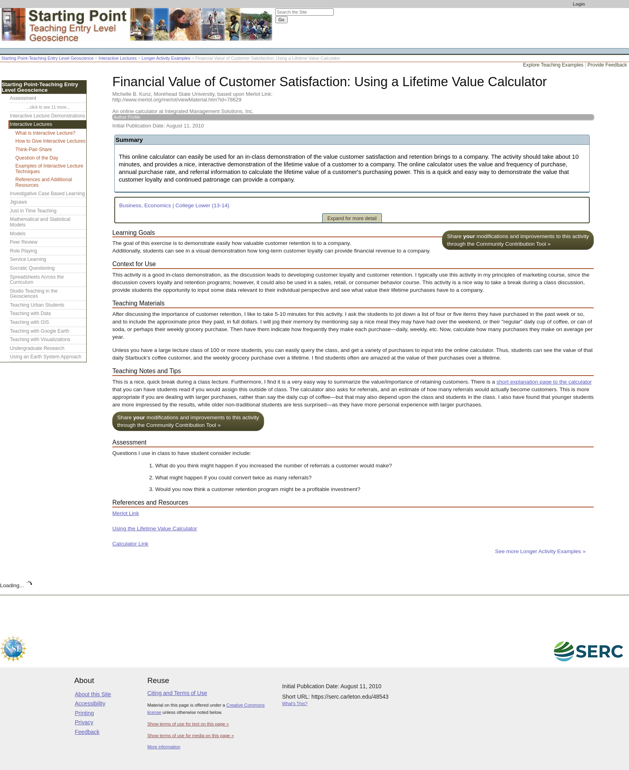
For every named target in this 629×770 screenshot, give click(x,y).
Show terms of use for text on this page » (188, 723)
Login (579, 4)
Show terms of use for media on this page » (190, 735)
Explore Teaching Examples (553, 65)
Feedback (87, 732)
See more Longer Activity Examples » (540, 551)
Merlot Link (125, 513)
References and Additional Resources (43, 182)
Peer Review (24, 242)
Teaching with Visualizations (40, 339)
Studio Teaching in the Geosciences (34, 293)
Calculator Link (130, 544)
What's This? (294, 703)
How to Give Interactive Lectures (50, 141)
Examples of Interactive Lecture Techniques (49, 168)
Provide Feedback (607, 65)
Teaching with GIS (29, 322)
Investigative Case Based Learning (47, 193)
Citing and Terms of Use (177, 693)
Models (18, 233)
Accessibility (90, 703)
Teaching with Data (30, 313)
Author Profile (127, 117)
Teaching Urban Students (37, 305)
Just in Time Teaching (33, 211)
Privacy (84, 722)
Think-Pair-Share (33, 149)
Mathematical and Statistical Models (40, 222)
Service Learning (28, 259)
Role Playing (23, 251)
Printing (84, 713)
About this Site (93, 694)
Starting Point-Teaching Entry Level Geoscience (47, 58)
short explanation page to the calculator (544, 382)
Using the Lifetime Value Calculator (154, 528)
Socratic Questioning (32, 268)
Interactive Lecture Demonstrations (47, 116)
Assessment (23, 98)
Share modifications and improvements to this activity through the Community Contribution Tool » (518, 240)
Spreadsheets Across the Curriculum (37, 279)
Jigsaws (18, 202)
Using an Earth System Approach (45, 357)
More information (164, 746)
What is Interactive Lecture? (45, 133)
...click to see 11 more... (48, 107)
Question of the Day (36, 158)
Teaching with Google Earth (39, 331)
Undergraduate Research (37, 348)
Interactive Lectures (118, 58)
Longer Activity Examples (166, 58)
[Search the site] (304, 12)
